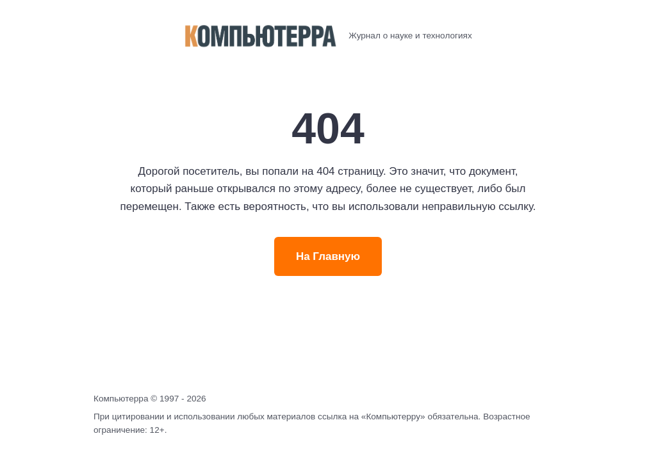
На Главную (328, 256)
